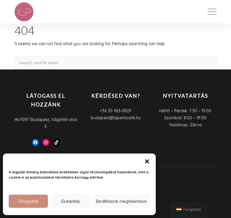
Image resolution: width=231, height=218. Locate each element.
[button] (147, 161)
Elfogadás (28, 201)
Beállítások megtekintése (121, 201)
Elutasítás (70, 201)
